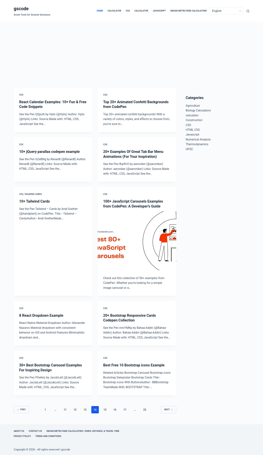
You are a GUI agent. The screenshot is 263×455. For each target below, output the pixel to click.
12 (75, 408)
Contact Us (35, 430)
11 (65, 408)
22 (144, 408)
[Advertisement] (131, 49)
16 (114, 408)
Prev (21, 408)
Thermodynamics (197, 144)
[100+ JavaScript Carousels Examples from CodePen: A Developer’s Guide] (137, 240)
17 (124, 408)
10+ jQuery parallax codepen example (50, 151)
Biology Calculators (198, 110)
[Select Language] (226, 11)
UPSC (189, 149)
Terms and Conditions (48, 435)
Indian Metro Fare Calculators (188, 10)
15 (105, 408)
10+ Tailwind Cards (34, 201)
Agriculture (193, 105)
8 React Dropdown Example (41, 315)
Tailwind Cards (33, 194)
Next (168, 408)
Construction (194, 120)
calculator (114, 10)
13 (85, 408)
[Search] (248, 11)
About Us (19, 430)
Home (100, 10)
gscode (21, 8)
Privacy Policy (22, 435)
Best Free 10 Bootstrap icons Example (134, 364)
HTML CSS (193, 130)
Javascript (159, 10)
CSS (128, 10)
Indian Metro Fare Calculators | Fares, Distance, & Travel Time (83, 430)
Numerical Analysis (198, 139)
